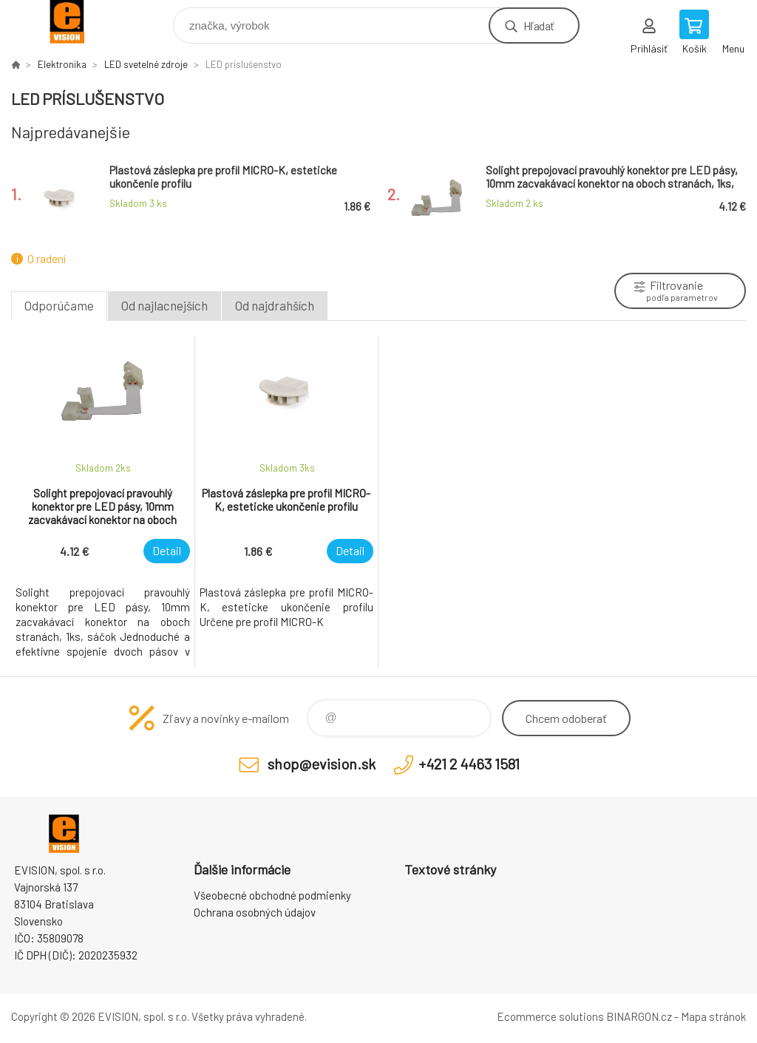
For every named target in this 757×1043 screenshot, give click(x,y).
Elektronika (62, 64)
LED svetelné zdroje (146, 64)
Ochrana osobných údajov (255, 912)
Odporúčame (59, 305)
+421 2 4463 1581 (469, 763)
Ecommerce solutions (550, 1016)
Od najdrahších (274, 305)
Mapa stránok (713, 1016)
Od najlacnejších (164, 305)
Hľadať (538, 25)
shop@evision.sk (322, 763)
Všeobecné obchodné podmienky (272, 895)
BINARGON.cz (639, 1016)
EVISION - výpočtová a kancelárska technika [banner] (76, 22)
